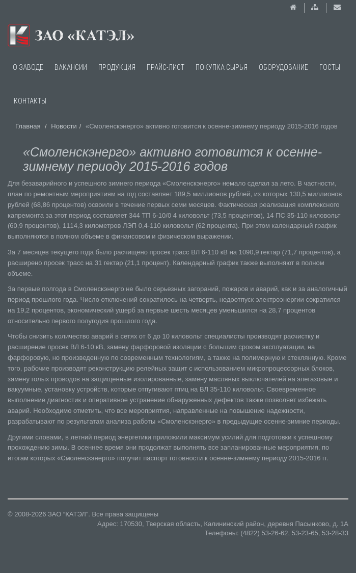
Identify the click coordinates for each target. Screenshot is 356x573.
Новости (63, 126)
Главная (27, 126)
